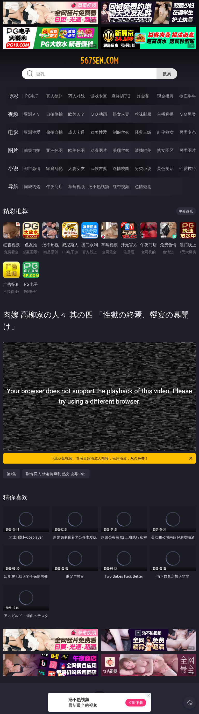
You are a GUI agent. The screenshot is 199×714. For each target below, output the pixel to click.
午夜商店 (54, 186)
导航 (13, 186)
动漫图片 (98, 150)
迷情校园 (121, 168)
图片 (13, 150)
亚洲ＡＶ (32, 114)
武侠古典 (98, 168)
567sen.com (99, 60)
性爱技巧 (187, 168)
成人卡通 (76, 132)
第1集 (11, 473)
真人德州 (54, 96)
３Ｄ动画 (98, 114)
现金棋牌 (165, 96)
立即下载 (136, 702)
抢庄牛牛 (187, 96)
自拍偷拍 (54, 114)
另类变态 (187, 132)
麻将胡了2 (120, 96)
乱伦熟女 (165, 132)
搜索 (167, 74)
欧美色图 (76, 150)
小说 (13, 168)
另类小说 (143, 168)
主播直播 (165, 114)
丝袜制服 (143, 114)
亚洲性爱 (32, 132)
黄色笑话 (165, 168)
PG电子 (32, 96)
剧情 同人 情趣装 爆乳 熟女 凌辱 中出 (56, 473)
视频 (13, 113)
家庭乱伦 (54, 168)
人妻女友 (76, 168)
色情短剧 (143, 186)
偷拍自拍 (54, 132)
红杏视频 (121, 186)
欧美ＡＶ (76, 114)
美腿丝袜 (121, 150)
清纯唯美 (143, 150)
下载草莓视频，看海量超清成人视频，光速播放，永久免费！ (122, 458)
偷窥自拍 (32, 150)
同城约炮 (32, 186)
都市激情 (32, 168)
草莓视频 (76, 186)
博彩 (13, 95)
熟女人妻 (121, 114)
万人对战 (76, 96)
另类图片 (187, 150)
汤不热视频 (98, 186)
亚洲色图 (54, 150)
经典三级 (143, 132)
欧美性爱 (98, 132)
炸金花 (143, 96)
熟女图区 (165, 150)
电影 (13, 132)
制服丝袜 (121, 132)
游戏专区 (98, 96)
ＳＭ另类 (187, 114)
